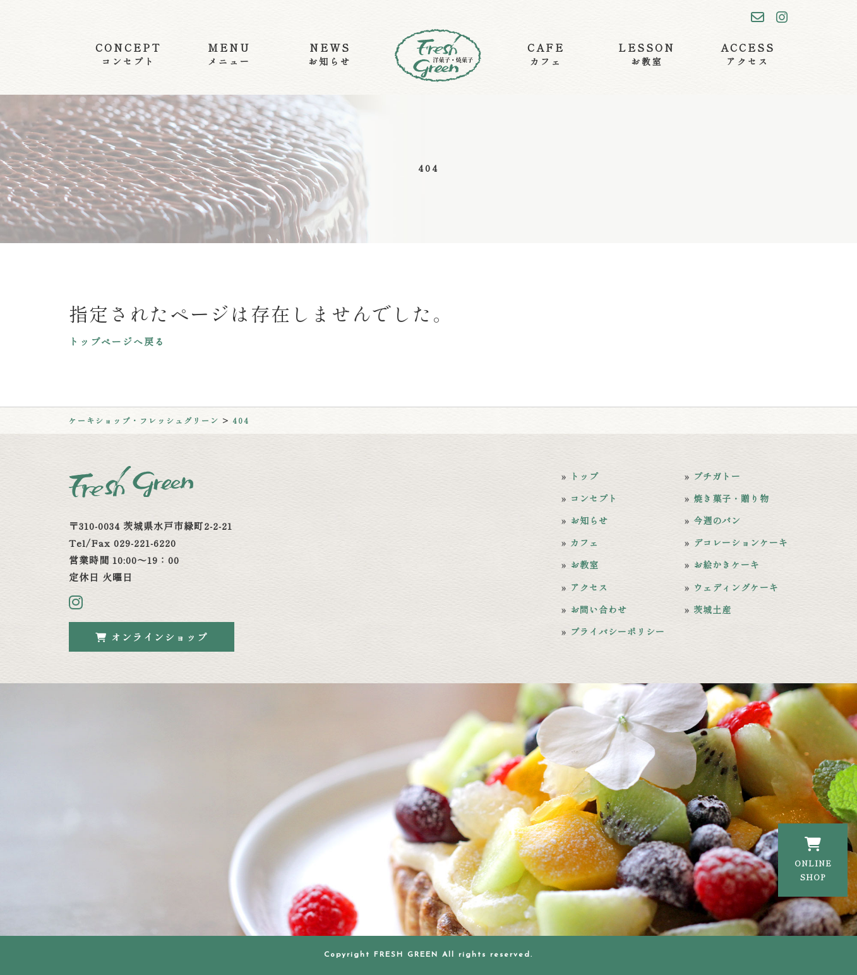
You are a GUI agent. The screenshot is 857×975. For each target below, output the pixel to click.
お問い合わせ (598, 609)
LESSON (646, 54)
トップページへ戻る (117, 341)
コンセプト (594, 498)
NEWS (329, 54)
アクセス (589, 587)
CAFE (546, 54)
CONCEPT (128, 54)
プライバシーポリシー (617, 631)
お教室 (584, 564)
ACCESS (748, 54)
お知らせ (589, 520)
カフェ (584, 542)
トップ (584, 476)
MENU (229, 54)
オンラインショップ (151, 636)
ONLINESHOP (813, 859)
